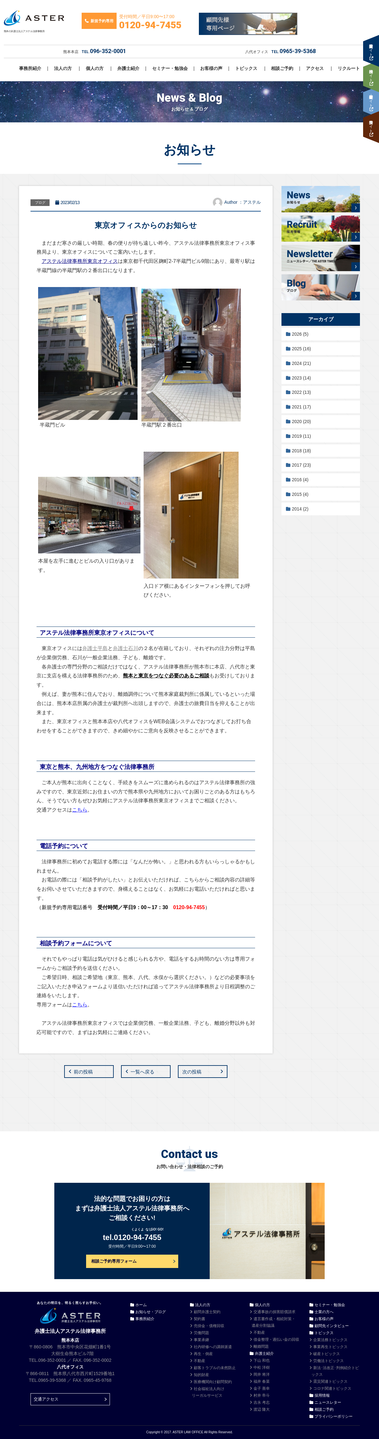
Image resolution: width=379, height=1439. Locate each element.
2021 (301, 406)
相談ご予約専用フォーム (114, 1261)
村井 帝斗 (262, 1395)
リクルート (349, 68)
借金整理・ (276, 1339)
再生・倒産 (203, 1354)
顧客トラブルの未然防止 (215, 1368)
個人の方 (95, 68)
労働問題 (201, 1333)
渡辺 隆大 (262, 1409)
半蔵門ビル (52, 425)
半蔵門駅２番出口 (208, 422)
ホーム (141, 1305)
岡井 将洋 (262, 1374)
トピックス (246, 68)
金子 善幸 (262, 1388)
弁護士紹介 (128, 68)
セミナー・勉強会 (170, 68)
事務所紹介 (30, 68)
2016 (300, 479)
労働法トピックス (328, 1361)
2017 (301, 465)
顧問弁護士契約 (207, 1312)
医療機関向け (213, 1382)
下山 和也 (262, 1360)
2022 (301, 392)
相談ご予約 (282, 68)
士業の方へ (324, 1312)
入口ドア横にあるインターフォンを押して (192, 586)
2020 (301, 421)
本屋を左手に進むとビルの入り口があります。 (89, 561)
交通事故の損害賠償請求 (274, 1312)
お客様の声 (211, 68)
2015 (300, 494)
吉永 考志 (262, 1402)
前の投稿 (83, 1071)
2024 (301, 363)
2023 (301, 377)
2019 (301, 436)
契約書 (199, 1319)
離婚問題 (261, 1346)
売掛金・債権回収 (209, 1326)
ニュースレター (328, 1402)
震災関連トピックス (330, 1381)
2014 (300, 508)
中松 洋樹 (262, 1367)
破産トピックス (326, 1354)
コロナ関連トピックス (332, 1388)
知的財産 (201, 1375)
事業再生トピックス (330, 1347)
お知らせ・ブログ (150, 1312)
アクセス (315, 68)
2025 (301, 348)
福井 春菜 (262, 1381)
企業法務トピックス (330, 1340)
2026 (300, 334)
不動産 (199, 1361)
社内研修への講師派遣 (213, 1347)
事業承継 (201, 1340)
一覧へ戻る (142, 1071)
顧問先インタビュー (332, 1326)
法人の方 (63, 68)
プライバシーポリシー (334, 1416)
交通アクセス (46, 1399)
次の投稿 (191, 1071)
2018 (301, 450)
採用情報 (322, 1395)
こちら (79, 809)
